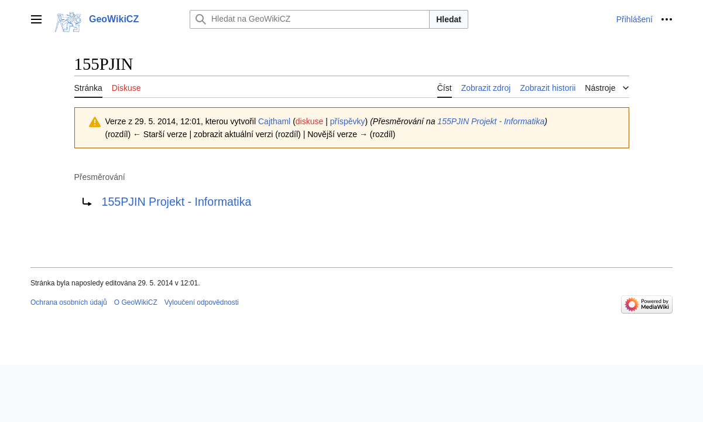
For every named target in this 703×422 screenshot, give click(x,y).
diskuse (309, 121)
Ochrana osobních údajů (68, 302)
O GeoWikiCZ (135, 302)
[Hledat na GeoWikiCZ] (310, 19)
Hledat (448, 19)
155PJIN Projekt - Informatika (490, 121)
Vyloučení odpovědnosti (201, 302)
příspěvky (347, 121)
